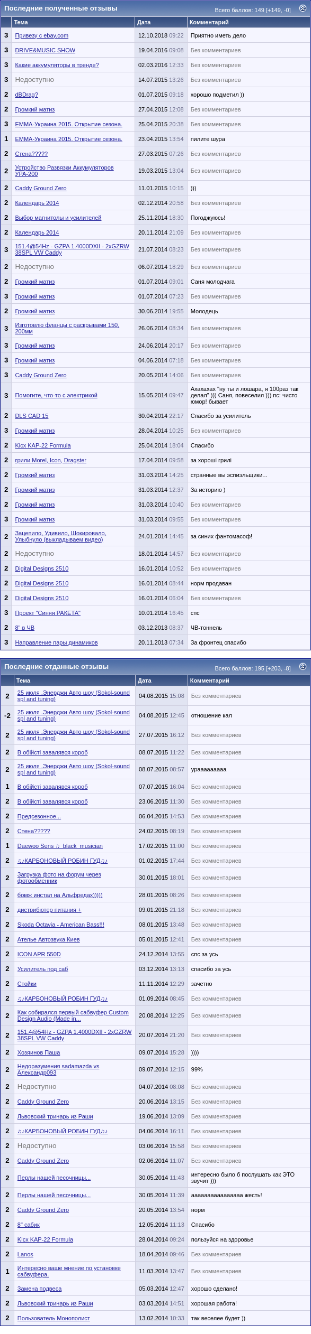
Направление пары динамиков (56, 642)
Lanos (25, 1254)
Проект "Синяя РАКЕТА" (48, 613)
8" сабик (28, 1224)
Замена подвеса (39, 1288)
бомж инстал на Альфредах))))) (60, 895)
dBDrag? (26, 94)
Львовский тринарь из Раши (55, 1116)
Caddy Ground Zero (40, 188)
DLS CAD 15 (31, 416)
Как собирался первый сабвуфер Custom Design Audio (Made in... (73, 1015)
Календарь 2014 (37, 203)
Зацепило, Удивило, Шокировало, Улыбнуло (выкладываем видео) (60, 536)
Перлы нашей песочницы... (54, 1177)
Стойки (27, 984)
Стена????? (31, 154)
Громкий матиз (35, 109)
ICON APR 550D (39, 954)
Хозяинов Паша (38, 1052)
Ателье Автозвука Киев (48, 939)
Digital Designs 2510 (41, 568)
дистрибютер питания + (49, 910)
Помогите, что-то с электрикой (56, 395)
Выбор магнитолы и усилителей (58, 217)
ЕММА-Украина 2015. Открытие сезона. (68, 124)
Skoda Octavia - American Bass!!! (60, 924)
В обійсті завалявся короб (52, 752)
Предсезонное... (39, 816)
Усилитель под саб (42, 969)
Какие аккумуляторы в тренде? (57, 65)
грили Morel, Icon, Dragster (50, 460)
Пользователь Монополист (53, 1318)
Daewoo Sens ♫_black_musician (60, 846)
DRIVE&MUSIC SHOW (45, 50)
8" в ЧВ (24, 627)
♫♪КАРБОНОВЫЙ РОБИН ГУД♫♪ (62, 860)
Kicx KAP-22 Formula (42, 445)
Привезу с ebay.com (41, 35)
